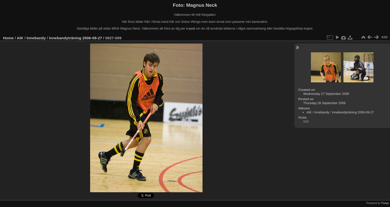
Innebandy (36, 38)
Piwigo (385, 202)
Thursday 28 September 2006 (324, 103)
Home (8, 38)
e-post (190, 28)
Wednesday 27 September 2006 (326, 94)
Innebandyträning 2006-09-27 (75, 38)
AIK (20, 38)
